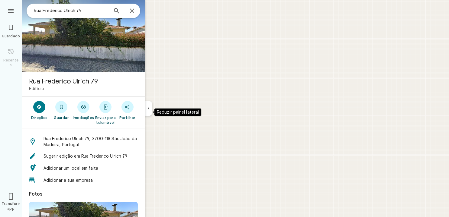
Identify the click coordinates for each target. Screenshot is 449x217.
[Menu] (11, 10)
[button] (83, 141)
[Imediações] (84, 110)
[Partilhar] (127, 110)
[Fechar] (132, 11)
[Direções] (39, 110)
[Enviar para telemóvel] (105, 112)
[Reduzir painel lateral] (148, 108)
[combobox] (71, 10)
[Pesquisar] (116, 11)
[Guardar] (61, 110)
